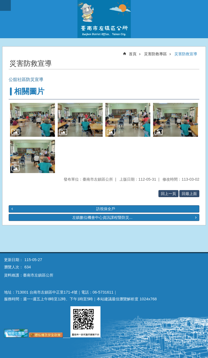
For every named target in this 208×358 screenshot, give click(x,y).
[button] (32, 120)
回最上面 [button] (189, 193)
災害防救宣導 (185, 54)
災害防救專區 (155, 54)
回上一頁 (168, 193)
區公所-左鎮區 (104, 19)
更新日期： (13, 260)
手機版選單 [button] (5, 5)
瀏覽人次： (13, 267)
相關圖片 (29, 91)
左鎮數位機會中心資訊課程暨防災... (102, 217)
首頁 (132, 54)
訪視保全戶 (105, 209)
